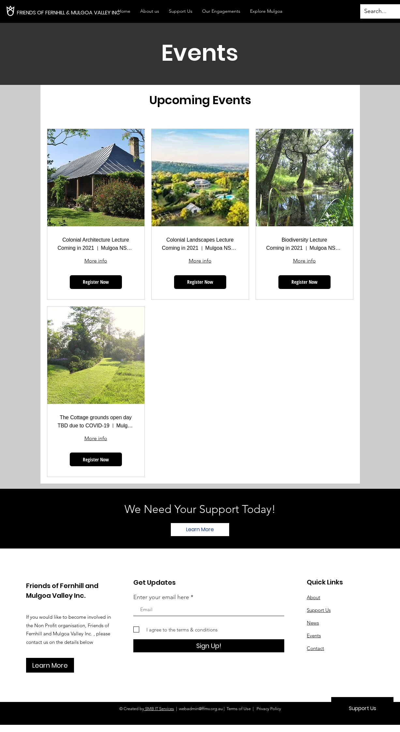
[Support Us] (362, 708)
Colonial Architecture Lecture (95, 240)
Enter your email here (161, 597)
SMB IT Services (159, 708)
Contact (315, 648)
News (313, 623)
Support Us (319, 610)
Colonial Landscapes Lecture (199, 240)
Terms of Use (239, 708)
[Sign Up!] (208, 645)
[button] (221, 11)
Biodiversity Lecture (304, 240)
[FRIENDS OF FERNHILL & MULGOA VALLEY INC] (86, 13)
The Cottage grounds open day (96, 417)
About (313, 597)
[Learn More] (200, 529)
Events (314, 635)
